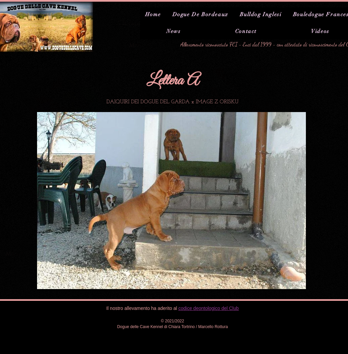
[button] (171, 200)
